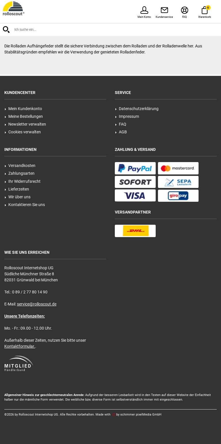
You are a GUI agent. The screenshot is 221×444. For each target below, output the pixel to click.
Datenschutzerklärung (137, 108)
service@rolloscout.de (36, 304)
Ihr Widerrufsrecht (23, 181)
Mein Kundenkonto (23, 108)
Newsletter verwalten (25, 124)
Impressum (127, 116)
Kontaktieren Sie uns (25, 204)
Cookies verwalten (23, 132)
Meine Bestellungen (24, 116)
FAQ (120, 124)
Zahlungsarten (20, 173)
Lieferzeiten (17, 189)
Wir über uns (18, 197)
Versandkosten (20, 165)
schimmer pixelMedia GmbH (140, 414)
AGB (121, 132)
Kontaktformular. (19, 346)
